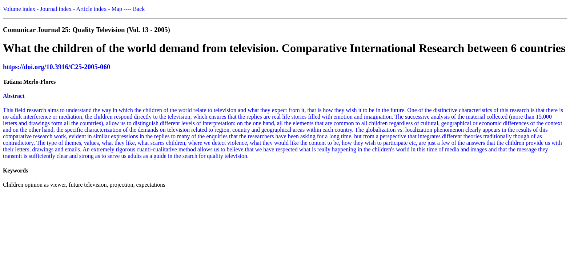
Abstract (14, 96)
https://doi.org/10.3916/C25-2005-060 (56, 67)
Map (117, 9)
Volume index (19, 9)
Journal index (56, 9)
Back (139, 9)
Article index (91, 9)
